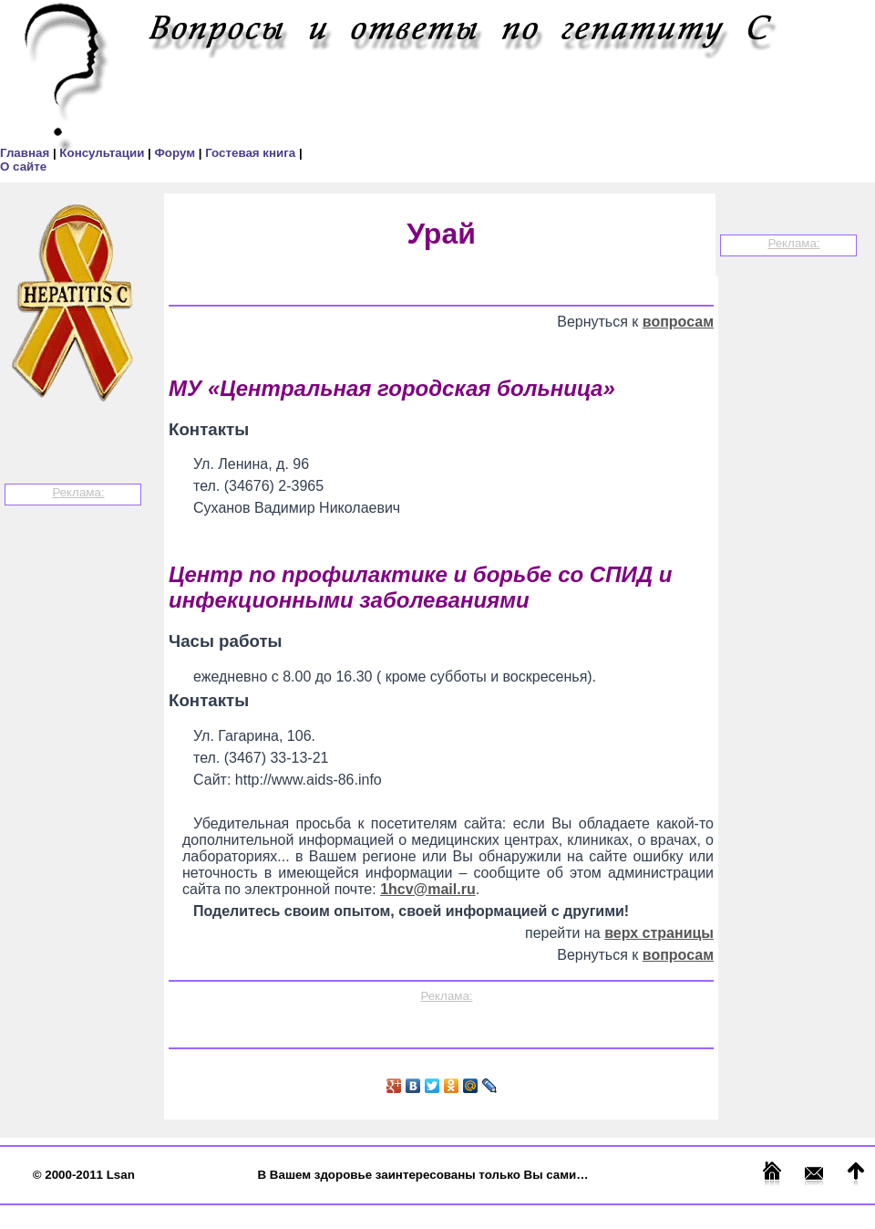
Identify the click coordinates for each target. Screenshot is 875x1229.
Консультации (103, 153)
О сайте (23, 166)
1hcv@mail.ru (428, 889)
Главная (26, 153)
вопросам (678, 321)
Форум (176, 153)
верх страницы (659, 933)
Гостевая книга (252, 153)
